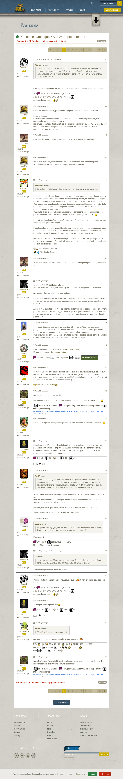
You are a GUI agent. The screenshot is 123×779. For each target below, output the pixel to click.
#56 (106, 551)
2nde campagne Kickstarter (54, 41)
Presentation (19, 722)
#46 (106, 258)
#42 (106, 106)
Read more (80, 774)
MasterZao (23, 400)
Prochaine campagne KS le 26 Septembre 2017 (51, 37)
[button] (94, 3)
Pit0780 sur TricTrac (45, 385)
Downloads (52, 732)
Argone (24, 479)
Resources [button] (54, 9)
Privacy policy (86, 729)
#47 (106, 281)
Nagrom (24, 354)
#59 (106, 623)
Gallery (17, 735)
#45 (106, 180)
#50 (106, 367)
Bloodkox (24, 289)
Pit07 (24, 376)
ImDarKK (38, 629)
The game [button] (37, 9)
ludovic (24, 115)
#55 (106, 518)
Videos (50, 726)
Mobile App (52, 739)
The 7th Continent (33, 41)
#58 (106, 600)
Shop (82, 9)
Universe (18, 726)
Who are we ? (86, 722)
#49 (106, 345)
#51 (106, 391)
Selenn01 (24, 527)
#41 (106, 59)
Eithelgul (24, 449)
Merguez (24, 331)
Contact (83, 732)
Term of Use (85, 726)
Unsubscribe (69, 758)
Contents (18, 732)
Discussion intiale (58, 352)
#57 (106, 575)
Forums (69, 9)
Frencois (38, 65)
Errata (50, 735)
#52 (106, 418)
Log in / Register (112, 10)
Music (50, 729)
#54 (106, 470)
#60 (106, 657)
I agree (92, 774)
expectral (24, 144)
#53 (106, 441)
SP (36, 557)
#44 (106, 157)
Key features (19, 729)
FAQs (49, 722)
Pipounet (24, 188)
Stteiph (24, 427)
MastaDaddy (24, 631)
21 (100, 50)
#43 (106, 135)
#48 (106, 322)
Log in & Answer (61, 702)
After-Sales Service (88, 735)
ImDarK (24, 68)
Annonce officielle (71, 349)
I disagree (105, 774)
